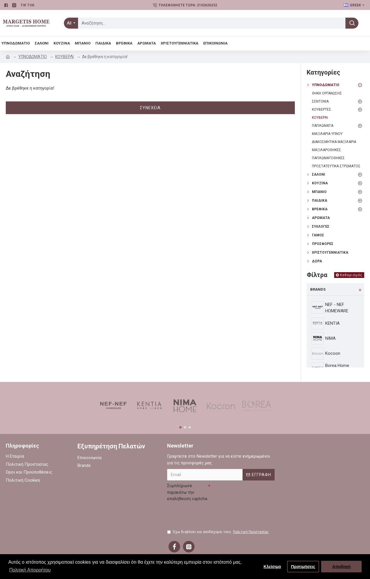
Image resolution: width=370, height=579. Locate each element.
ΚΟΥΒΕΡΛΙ (64, 56)
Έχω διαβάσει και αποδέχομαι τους (218, 532)
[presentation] (211, 515)
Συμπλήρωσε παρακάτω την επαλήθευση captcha (187, 492)
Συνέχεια (150, 107)
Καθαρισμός (351, 275)
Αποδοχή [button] (341, 566)
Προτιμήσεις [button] (303, 566)
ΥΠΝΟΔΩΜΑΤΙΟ (32, 56)
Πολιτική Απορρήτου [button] (30, 569)
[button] (180, 427)
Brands (317, 289)
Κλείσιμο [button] (272, 566)
